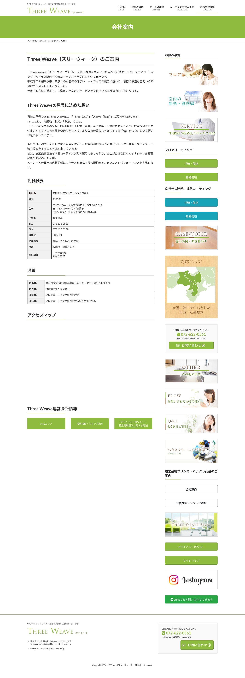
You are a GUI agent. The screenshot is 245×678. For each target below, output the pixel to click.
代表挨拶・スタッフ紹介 (90, 423)
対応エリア (46, 423)
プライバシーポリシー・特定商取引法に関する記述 (133, 424)
